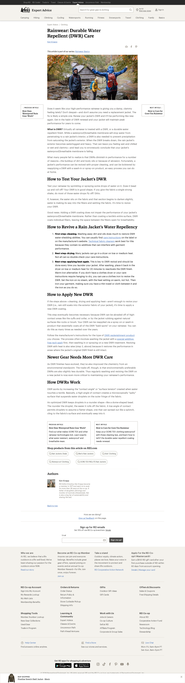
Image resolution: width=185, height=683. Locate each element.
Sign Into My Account (30, 591)
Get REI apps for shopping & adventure (72, 661)
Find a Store (88, 642)
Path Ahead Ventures (69, 631)
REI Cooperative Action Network (109, 570)
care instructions (112, 237)
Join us (61, 576)
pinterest (116, 664)
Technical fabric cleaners (101, 241)
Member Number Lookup (32, 617)
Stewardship (145, 632)
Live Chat (147, 642)
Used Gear (25, 624)
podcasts (128, 664)
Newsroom (144, 624)
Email (64, 535)
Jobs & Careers (106, 617)
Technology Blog (147, 628)
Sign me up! (116, 540)
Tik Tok (104, 664)
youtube (122, 664)
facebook (110, 664)
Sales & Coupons (147, 591)
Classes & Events (67, 624)
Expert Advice (42, 10)
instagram (98, 664)
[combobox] (106, 10)
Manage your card (147, 570)
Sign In (159, 9)
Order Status (66, 591)
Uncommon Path (68, 627)
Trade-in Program (28, 628)
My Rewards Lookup (30, 594)
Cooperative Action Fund (150, 621)
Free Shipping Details (148, 594)
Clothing (64, 25)
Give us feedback (86, 518)
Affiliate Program (107, 628)
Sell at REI (104, 624)
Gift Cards (104, 594)
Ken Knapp (52, 42)
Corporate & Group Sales (111, 632)
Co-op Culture (106, 621)
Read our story (27, 570)
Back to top (52, 506)
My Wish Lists (27, 598)
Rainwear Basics (82, 51)
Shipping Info (66, 605)
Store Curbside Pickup (70, 601)
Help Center (28, 642)
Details (108, 530)
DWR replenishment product (119, 335)
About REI (144, 617)
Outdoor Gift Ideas (108, 591)
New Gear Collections (30, 621)
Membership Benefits (30, 602)
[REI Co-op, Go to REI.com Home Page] (25, 10)
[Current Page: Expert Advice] (78, 2)
